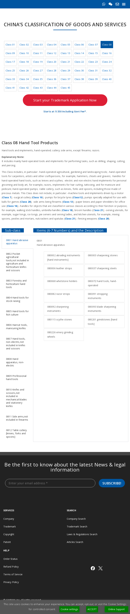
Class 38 (79, 79)
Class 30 (79, 70)
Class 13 (65, 53)
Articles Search (75, 542)
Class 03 (38, 44)
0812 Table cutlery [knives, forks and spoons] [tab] (16, 433)
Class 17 (10, 61)
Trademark (9, 526)
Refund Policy (11, 566)
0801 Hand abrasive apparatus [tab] (17, 242)
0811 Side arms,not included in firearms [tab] (17, 418)
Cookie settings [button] (69, 609)
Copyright (8, 534)
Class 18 (24, 61)
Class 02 (24, 44)
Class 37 (65, 79)
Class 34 (24, 79)
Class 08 (107, 44)
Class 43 (38, 87)
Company (8, 518)
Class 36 (51, 79)
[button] (124, 4)
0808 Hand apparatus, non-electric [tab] (15, 362)
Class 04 (51, 44)
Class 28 (51, 70)
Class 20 (51, 61)
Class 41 (10, 87)
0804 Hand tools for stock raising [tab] (17, 299)
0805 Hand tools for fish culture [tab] (17, 313)
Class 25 (10, 70)
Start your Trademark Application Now (65, 100)
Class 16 (107, 53)
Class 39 (93, 79)
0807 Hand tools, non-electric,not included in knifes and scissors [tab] (15, 343)
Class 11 (38, 53)
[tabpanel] (80, 289)
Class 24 (107, 61)
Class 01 (10, 44)
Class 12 (51, 53)
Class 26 (24, 70)
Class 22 (79, 61)
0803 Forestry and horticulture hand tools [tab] (16, 284)
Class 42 (24, 87)
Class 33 (10, 79)
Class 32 (107, 70)
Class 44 (51, 87)
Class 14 (79, 53)
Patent (7, 542)
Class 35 (38, 79)
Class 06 (79, 44)
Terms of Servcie (12, 574)
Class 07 (93, 44)
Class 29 (65, 70)
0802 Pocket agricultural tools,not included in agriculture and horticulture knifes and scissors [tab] (17, 262)
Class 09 (10, 53)
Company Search (76, 518)
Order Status (10, 558)
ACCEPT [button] (92, 609)
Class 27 (38, 70)
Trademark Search (77, 526)
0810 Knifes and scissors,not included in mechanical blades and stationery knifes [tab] (16, 398)
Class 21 (65, 61)
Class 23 (93, 61)
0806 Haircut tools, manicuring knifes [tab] (17, 326)
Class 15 (93, 53)
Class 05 (65, 44)
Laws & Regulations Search (82, 534)
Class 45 (65, 87)
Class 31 (93, 70)
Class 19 (38, 61)
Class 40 (107, 79)
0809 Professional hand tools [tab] (16, 377)
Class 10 (24, 53)
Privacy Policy (11, 582)
